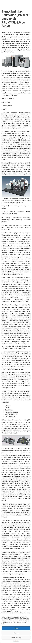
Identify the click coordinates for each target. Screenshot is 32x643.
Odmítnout (16, 633)
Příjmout (16, 628)
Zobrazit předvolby (16, 637)
